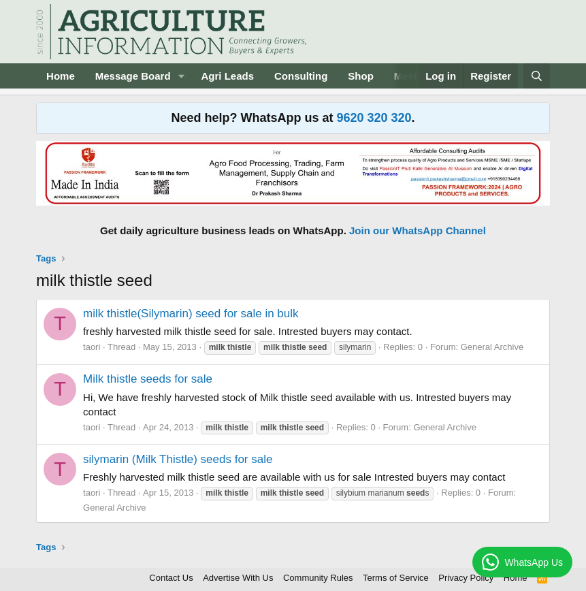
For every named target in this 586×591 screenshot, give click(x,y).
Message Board (133, 76)
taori (91, 347)
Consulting (300, 76)
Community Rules (318, 578)
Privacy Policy (465, 578)
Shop (361, 76)
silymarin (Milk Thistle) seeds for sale (177, 459)
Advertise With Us (238, 578)
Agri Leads (227, 76)
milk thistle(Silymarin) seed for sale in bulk (191, 313)
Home (60, 76)
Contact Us (171, 578)
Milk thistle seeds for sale (147, 378)
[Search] (536, 76)
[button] (181, 76)
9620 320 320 (373, 118)
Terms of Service (396, 578)
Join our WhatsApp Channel (417, 230)
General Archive (492, 347)
